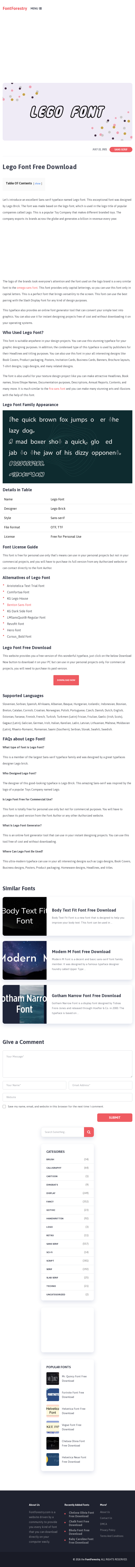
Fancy (50, 1201)
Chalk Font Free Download (79, 1523)
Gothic (50, 1210)
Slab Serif (52, 1277)
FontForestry (15, 8)
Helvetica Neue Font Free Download (74, 1459)
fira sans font (57, 388)
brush (50, 1159)
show (38, 183)
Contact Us (106, 1518)
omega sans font (27, 287)
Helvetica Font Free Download (73, 1411)
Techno (51, 1286)
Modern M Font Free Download (81, 951)
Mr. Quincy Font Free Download (74, 1378)
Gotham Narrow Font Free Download (86, 995)
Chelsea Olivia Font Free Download (73, 1443)
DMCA (103, 1524)
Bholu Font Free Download (79, 1532)
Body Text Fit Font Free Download (84, 910)
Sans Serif (120, 149)
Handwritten (54, 1218)
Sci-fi (49, 1252)
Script (50, 1260)
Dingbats (52, 1184)
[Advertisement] (67, 41)
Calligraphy (53, 1168)
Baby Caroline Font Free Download (81, 1540)
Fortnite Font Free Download (73, 1394)
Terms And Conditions (111, 1536)
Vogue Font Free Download (71, 1427)
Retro (50, 1235)
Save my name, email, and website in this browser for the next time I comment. (56, 1106)
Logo (49, 1227)
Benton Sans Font (19, 605)
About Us (105, 1512)
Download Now (66, 680)
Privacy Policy (107, 1530)
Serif (49, 1269)
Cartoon (51, 1176)
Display (50, 1193)
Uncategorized (55, 1294)
